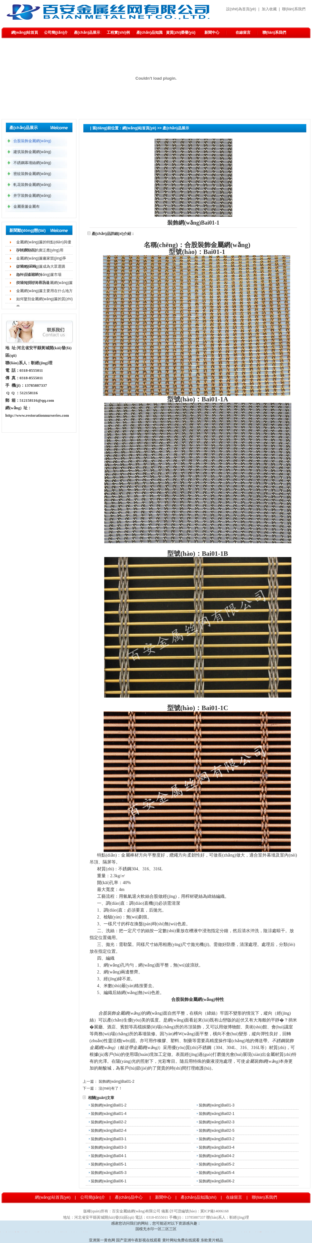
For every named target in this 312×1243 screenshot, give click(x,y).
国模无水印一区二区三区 (156, 1229)
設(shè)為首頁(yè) (241, 9)
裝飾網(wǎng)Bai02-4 (108, 1130)
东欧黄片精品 (212, 1240)
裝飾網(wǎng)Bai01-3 (216, 1105)
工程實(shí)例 (118, 32)
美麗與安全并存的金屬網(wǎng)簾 (44, 283)
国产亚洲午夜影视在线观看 (138, 1240)
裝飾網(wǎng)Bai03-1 (108, 1139)
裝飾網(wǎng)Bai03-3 (108, 1147)
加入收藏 (269, 9)
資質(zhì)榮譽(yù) (181, 32)
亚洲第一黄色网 (102, 1240)
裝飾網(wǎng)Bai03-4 (216, 1147)
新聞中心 (211, 32)
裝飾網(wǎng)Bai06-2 (216, 1181)
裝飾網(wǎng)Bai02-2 (108, 1122)
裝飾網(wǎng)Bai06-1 (108, 1181)
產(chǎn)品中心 (129, 1197)
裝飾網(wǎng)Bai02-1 (216, 1113)
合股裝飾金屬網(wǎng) (116, 136)
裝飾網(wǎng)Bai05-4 (216, 1173)
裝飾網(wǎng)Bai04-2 (216, 1156)
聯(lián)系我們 (293, 9)
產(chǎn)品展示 (87, 32)
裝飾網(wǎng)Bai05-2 (216, 1164)
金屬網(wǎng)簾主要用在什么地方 (44, 291)
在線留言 (243, 32)
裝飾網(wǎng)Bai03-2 (216, 1139)
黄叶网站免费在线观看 (181, 1240)
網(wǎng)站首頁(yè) (24, 34)
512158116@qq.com (37, 400)
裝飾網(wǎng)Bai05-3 (108, 1173)
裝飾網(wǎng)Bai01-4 (108, 1113)
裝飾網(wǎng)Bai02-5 (216, 1130)
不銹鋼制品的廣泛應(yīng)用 (39, 250)
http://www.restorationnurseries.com (37, 415)
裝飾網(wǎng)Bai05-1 (108, 1164)
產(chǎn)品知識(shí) (149, 34)
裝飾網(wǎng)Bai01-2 (116, 1081)
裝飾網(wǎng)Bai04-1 (108, 1156)
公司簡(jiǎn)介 (56, 32)
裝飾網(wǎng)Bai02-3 (216, 1122)
